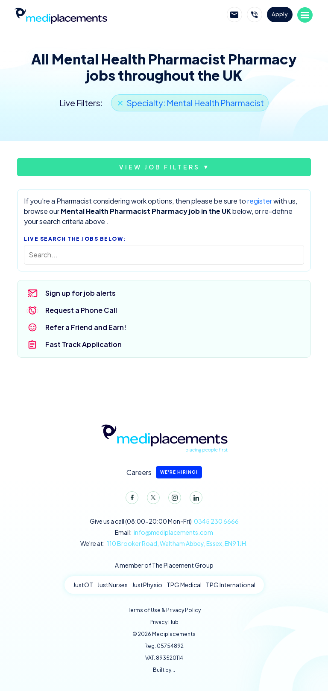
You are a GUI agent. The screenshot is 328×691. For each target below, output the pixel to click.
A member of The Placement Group (164, 565)
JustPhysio (147, 585)
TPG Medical (184, 585)
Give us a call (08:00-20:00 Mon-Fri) (164, 521)
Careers (164, 472)
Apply (280, 14)
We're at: (164, 543)
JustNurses (112, 585)
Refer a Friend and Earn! (85, 327)
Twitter (151, 499)
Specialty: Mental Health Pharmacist (195, 103)
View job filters (159, 167)
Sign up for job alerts (80, 293)
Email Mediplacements (234, 14)
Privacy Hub (164, 622)
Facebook (130, 499)
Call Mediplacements (254, 14)
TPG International (230, 585)
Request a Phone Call (81, 310)
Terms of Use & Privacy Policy (164, 610)
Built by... (164, 670)
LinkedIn (194, 499)
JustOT (83, 585)
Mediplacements (61, 15)
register (259, 200)
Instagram (173, 499)
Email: (164, 532)
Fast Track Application (83, 344)
